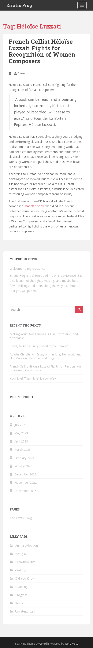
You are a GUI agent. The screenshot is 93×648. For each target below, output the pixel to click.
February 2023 (24, 458)
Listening (21, 587)
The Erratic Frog (21, 518)
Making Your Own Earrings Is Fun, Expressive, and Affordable (44, 336)
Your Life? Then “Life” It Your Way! (33, 378)
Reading (20, 603)
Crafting (20, 570)
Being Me (21, 554)
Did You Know (25, 578)
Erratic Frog (19, 5)
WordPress (71, 643)
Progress (21, 595)
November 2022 (25, 483)
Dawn (21, 73)
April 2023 (21, 441)
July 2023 (20, 425)
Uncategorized (25, 611)
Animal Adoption (26, 545)
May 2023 (21, 433)
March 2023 (22, 450)
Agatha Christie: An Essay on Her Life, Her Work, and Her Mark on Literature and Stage (46, 356)
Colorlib (44, 643)
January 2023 (23, 466)
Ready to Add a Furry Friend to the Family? (39, 346)
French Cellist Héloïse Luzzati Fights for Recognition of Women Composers (42, 51)
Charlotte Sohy (33, 206)
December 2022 (25, 474)
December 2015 (25, 491)
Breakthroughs (25, 562)
